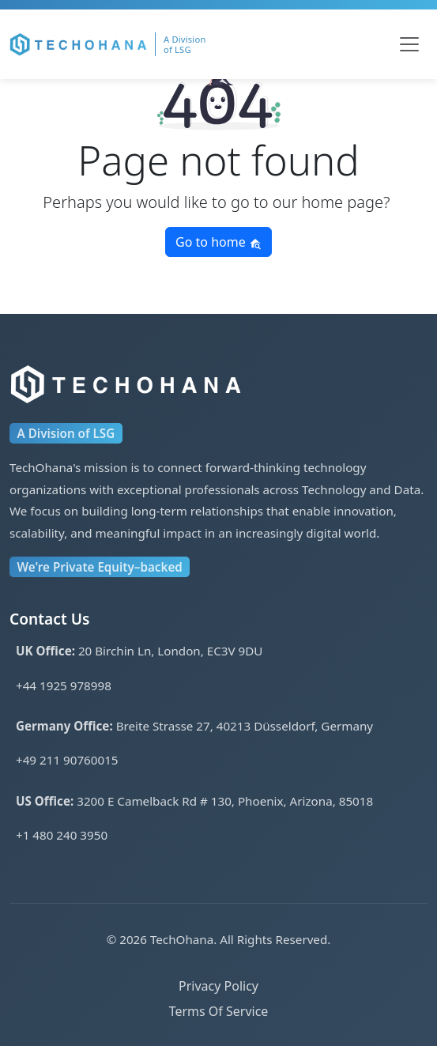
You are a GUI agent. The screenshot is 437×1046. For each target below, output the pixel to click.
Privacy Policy (218, 986)
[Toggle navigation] (409, 44)
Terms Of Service (219, 1011)
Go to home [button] (218, 242)
